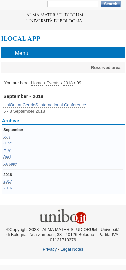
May (7, 150)
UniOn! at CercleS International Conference (44, 104)
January (10, 163)
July (6, 136)
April (7, 156)
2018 (68, 82)
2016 (7, 188)
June (7, 143)
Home (37, 82)
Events (52, 82)
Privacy (50, 249)
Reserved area (106, 67)
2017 (7, 181)
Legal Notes (72, 249)
